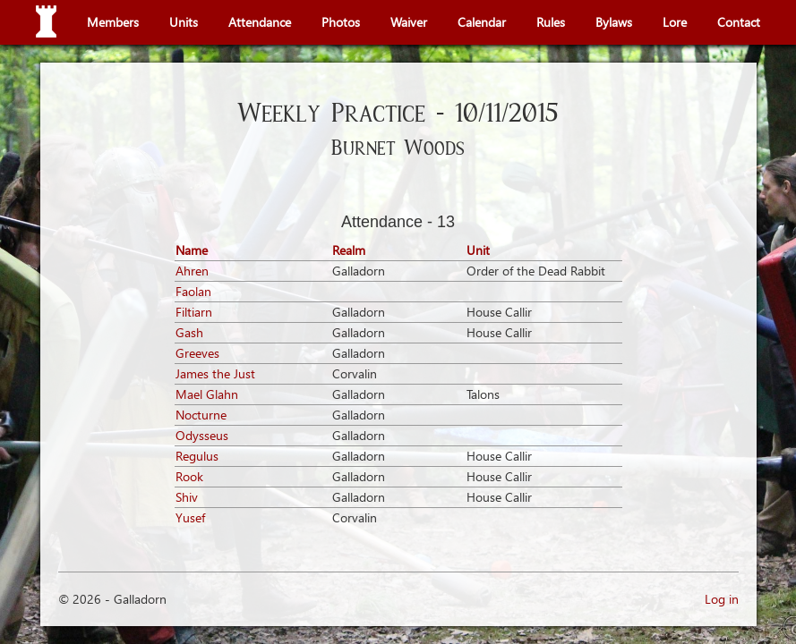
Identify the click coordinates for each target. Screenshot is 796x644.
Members (113, 21)
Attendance (259, 21)
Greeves (197, 352)
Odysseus (201, 435)
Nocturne (201, 414)
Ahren (192, 270)
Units (183, 21)
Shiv (186, 496)
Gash (189, 332)
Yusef (190, 517)
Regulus (196, 455)
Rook (189, 476)
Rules (550, 21)
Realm (348, 250)
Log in (722, 598)
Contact (738, 21)
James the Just (215, 373)
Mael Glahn (206, 394)
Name (191, 250)
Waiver (408, 21)
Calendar (482, 21)
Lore (675, 21)
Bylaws (613, 21)
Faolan (193, 291)
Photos (340, 21)
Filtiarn (193, 311)
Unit (478, 250)
